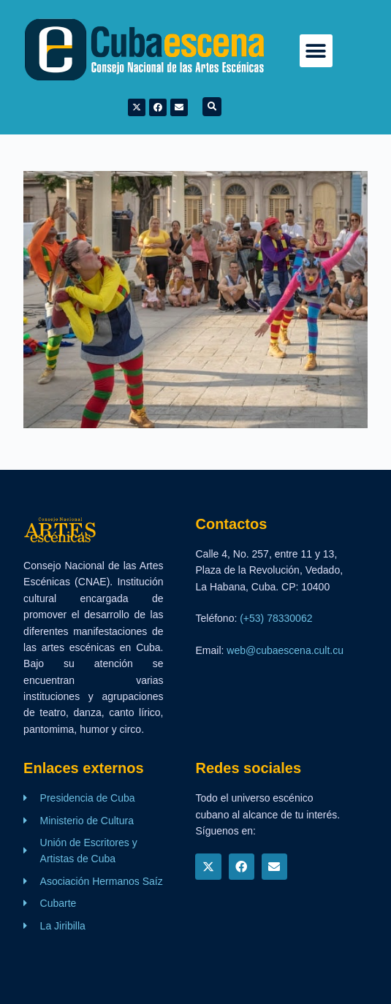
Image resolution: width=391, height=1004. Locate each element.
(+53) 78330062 (276, 618)
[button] (316, 50)
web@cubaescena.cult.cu (285, 650)
